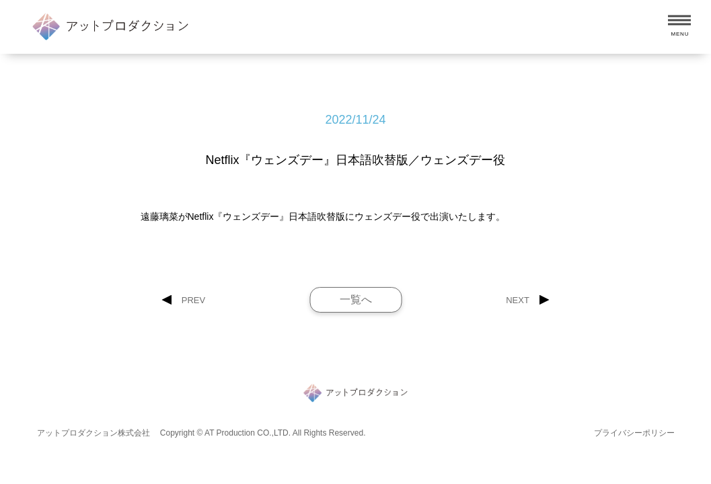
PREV (193, 300)
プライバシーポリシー (634, 433)
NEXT (517, 300)
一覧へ (356, 299)
